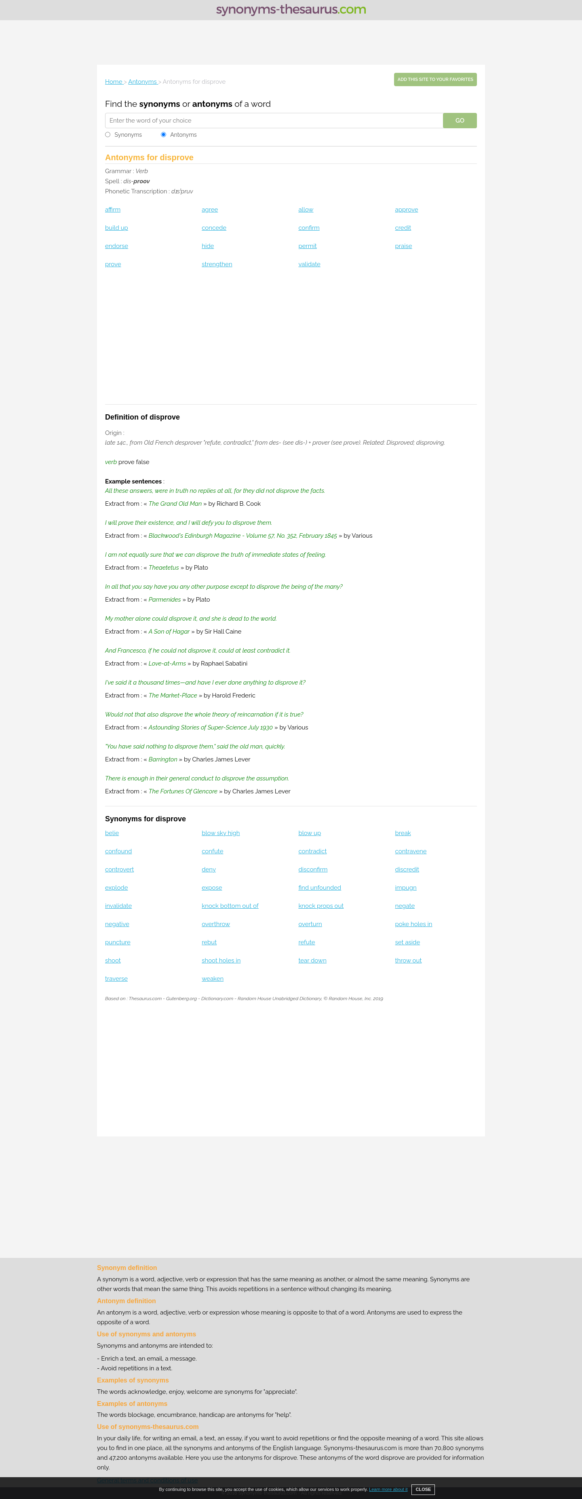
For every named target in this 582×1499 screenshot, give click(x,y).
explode (116, 887)
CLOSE (423, 1489)
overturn (310, 924)
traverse (116, 978)
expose (212, 887)
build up (116, 227)
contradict (312, 851)
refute (306, 942)
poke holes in (413, 924)
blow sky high (221, 833)
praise (403, 246)
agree (210, 209)
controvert (119, 869)
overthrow (216, 924)
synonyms (159, 104)
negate (405, 906)
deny (209, 869)
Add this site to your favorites (435, 79)
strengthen (217, 264)
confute (212, 851)
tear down (312, 960)
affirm (112, 209)
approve (406, 209)
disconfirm (312, 869)
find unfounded (319, 887)
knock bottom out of (230, 906)
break (403, 833)
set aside (407, 942)
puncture (118, 942)
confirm (308, 227)
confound (118, 851)
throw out (408, 960)
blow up (309, 833)
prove (113, 264)
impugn (406, 887)
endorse (116, 246)
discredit (407, 869)
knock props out (321, 906)
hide (208, 246)
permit (307, 246)
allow (305, 209)
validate (309, 264)
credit (403, 227)
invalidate (118, 906)
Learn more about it (388, 1489)
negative (117, 924)
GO (459, 120)
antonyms (212, 104)
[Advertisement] (291, 42)
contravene (411, 851)
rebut (209, 942)
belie (112, 833)
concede (214, 227)
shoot (113, 960)
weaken (213, 978)
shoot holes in (221, 960)
